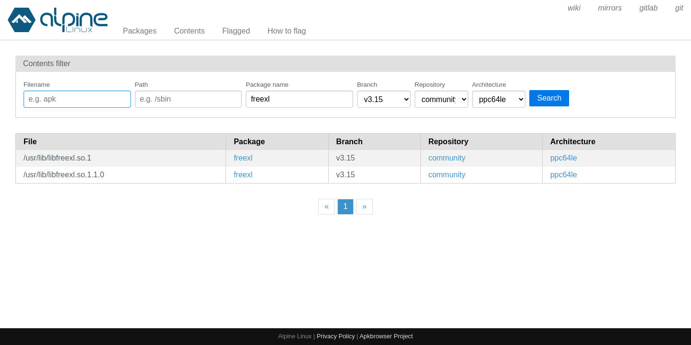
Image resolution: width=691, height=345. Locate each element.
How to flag (287, 31)
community (447, 158)
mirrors (610, 8)
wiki (574, 8)
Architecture (489, 84)
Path (141, 84)
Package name (267, 84)
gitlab (648, 8)
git (679, 8)
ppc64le (563, 158)
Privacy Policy (336, 336)
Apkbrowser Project (386, 336)
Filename (37, 84)
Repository (430, 84)
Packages (139, 31)
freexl (243, 158)
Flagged (236, 31)
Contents (189, 31)
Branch (367, 84)
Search (549, 98)
